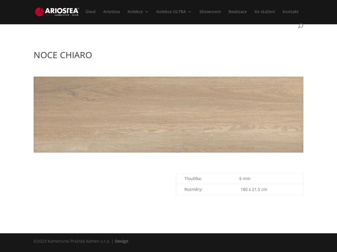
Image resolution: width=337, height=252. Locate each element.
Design (121, 241)
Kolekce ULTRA (171, 12)
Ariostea (111, 12)
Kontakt (291, 12)
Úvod (90, 12)
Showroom (210, 12)
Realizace (238, 12)
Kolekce (135, 12)
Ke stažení (265, 12)
